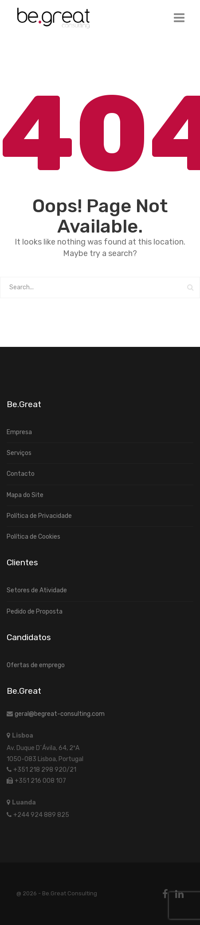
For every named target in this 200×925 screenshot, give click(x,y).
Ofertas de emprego (36, 665)
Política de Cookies (33, 536)
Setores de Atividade (37, 590)
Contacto (21, 474)
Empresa (19, 432)
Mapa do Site (25, 495)
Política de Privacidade (39, 516)
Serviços (19, 453)
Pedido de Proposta (35, 611)
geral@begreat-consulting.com (60, 714)
